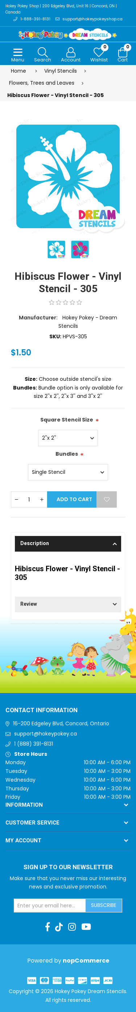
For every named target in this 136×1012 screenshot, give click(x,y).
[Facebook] (47, 927)
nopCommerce (86, 960)
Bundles (66, 453)
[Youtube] (86, 927)
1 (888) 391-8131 (33, 743)
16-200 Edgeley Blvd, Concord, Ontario (61, 723)
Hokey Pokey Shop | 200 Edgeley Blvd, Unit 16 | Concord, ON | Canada (61, 9)
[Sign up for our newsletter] (50, 905)
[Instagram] (72, 927)
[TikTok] (59, 927)
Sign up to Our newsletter (68, 867)
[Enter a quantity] (29, 499)
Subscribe (103, 905)
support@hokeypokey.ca (45, 733)
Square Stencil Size (66, 419)
